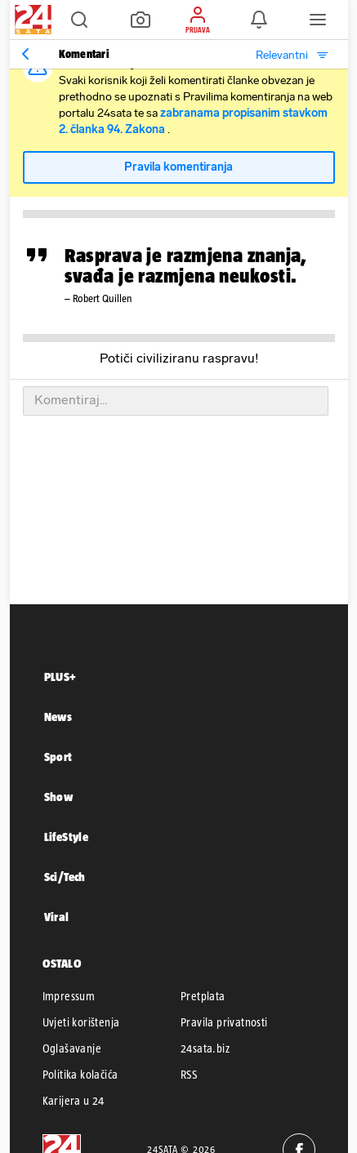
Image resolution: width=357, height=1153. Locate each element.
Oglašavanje (71, 1048)
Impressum (69, 996)
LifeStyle (66, 837)
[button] (79, 19)
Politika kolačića (80, 1074)
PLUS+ (60, 676)
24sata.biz (205, 1048)
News (58, 716)
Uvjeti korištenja (81, 1022)
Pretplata (203, 996)
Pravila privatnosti (224, 1022)
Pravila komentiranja (178, 167)
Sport (58, 756)
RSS (189, 1074)
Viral (56, 917)
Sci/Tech (65, 877)
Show (59, 797)
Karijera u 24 (73, 1100)
